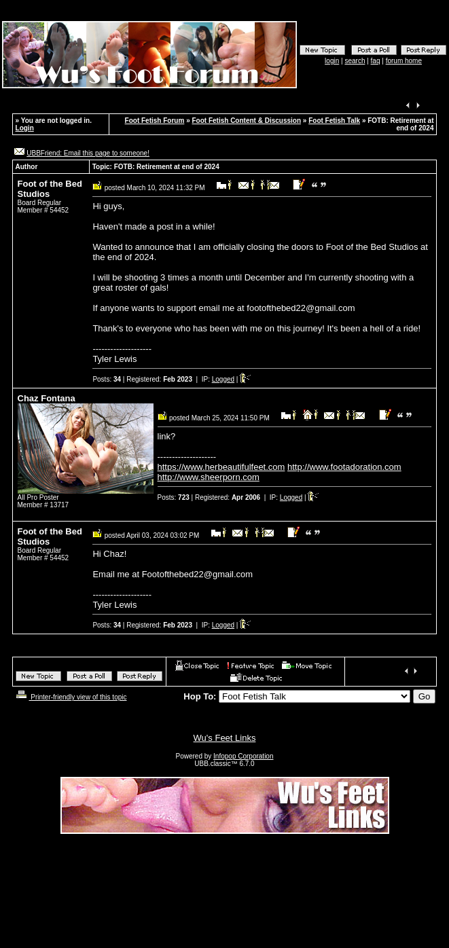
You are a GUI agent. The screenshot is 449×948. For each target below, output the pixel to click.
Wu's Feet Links (225, 738)
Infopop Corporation (243, 756)
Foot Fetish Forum (155, 120)
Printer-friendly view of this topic (70, 697)
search (354, 61)
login (332, 61)
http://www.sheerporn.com (208, 477)
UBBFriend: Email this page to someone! (87, 153)
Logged (223, 379)
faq (375, 61)
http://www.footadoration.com (344, 467)
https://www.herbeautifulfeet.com (221, 467)
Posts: (106, 379)
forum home (404, 61)
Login (25, 128)
